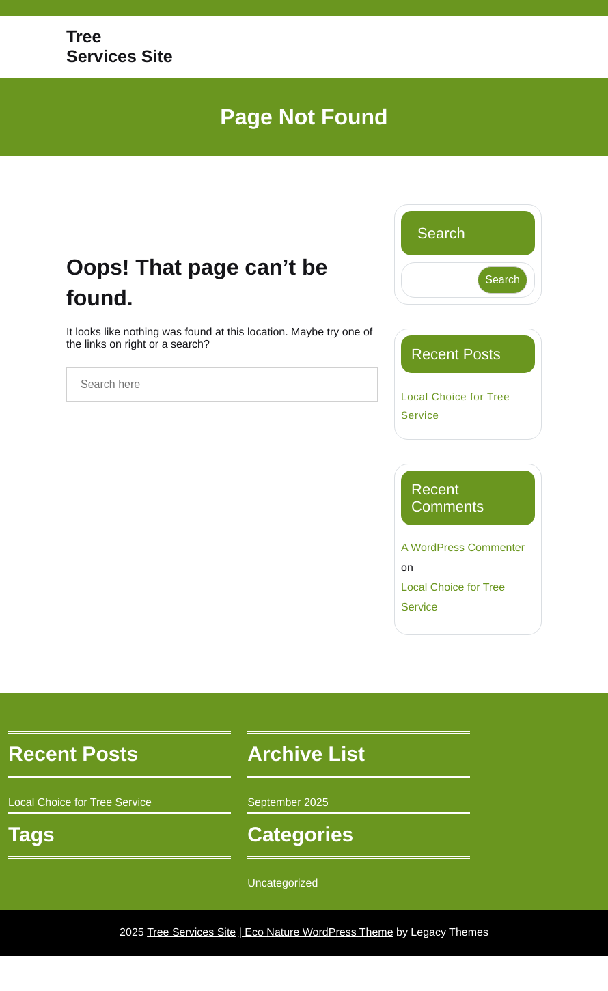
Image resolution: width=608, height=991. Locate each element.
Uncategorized (287, 915)
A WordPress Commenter (464, 580)
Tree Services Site (102, 63)
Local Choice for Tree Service (456, 438)
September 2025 (291, 834)
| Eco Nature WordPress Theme (316, 966)
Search (442, 265)
